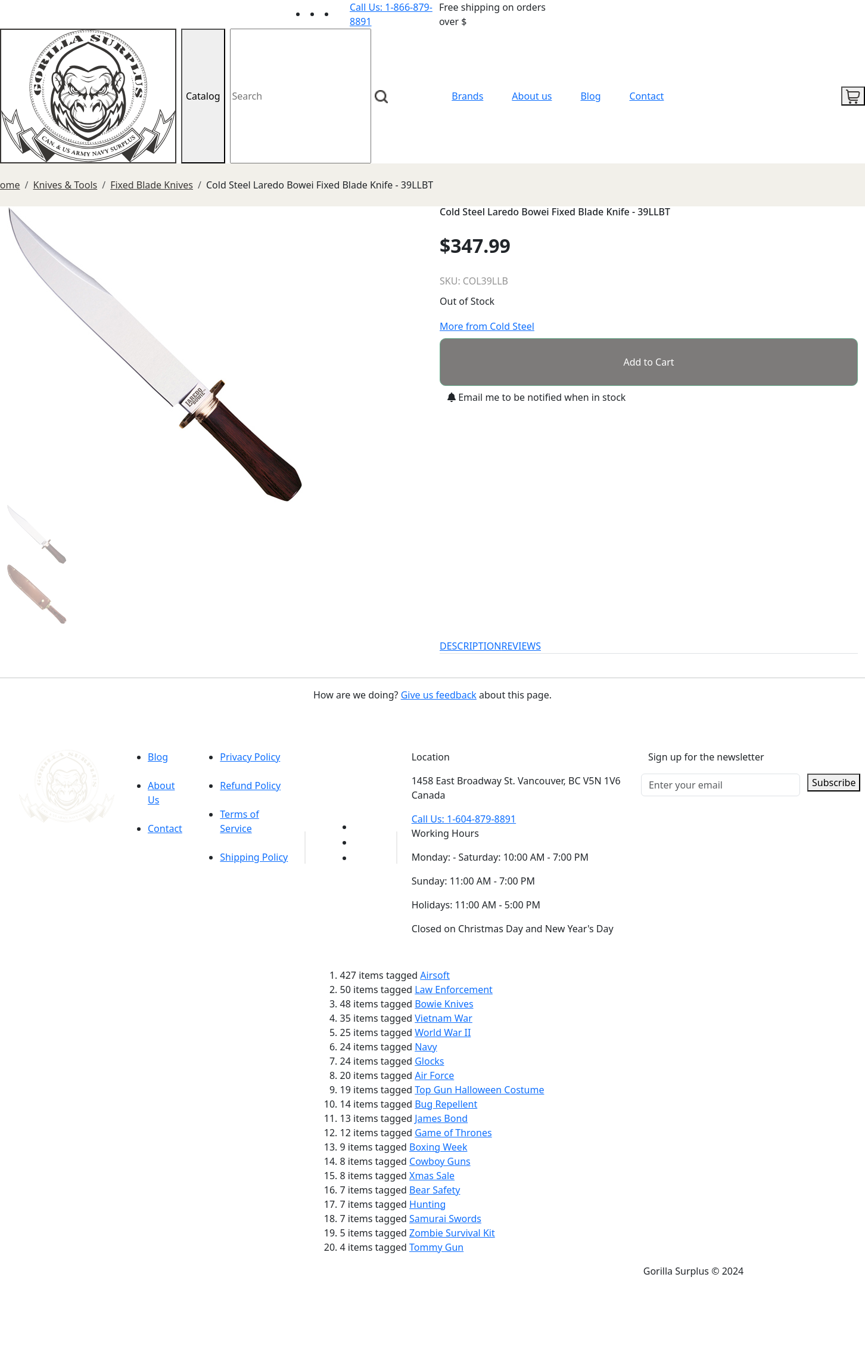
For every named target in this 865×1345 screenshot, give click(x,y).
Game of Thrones (453, 1132)
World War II (443, 1032)
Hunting (427, 1204)
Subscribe (833, 782)
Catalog (203, 96)
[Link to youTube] (360, 826)
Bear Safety (434, 1189)
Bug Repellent (446, 1104)
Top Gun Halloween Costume (479, 1089)
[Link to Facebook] (360, 842)
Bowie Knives (444, 1003)
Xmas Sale (432, 1175)
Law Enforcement (454, 989)
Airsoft (435, 975)
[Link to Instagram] (342, 13)
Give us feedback (439, 694)
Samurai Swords (445, 1218)
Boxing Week (438, 1147)
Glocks (429, 1061)
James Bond (441, 1118)
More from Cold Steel (487, 326)
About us (532, 96)
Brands (467, 96)
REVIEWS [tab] (521, 646)
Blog (590, 96)
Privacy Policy (250, 756)
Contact (647, 96)
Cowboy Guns (440, 1161)
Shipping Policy (254, 857)
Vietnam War (443, 1018)
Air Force (434, 1075)
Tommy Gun (436, 1247)
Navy (426, 1046)
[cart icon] (853, 96)
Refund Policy (250, 785)
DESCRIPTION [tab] (471, 646)
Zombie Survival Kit (452, 1232)
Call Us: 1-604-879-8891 (464, 818)
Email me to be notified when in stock (536, 397)
